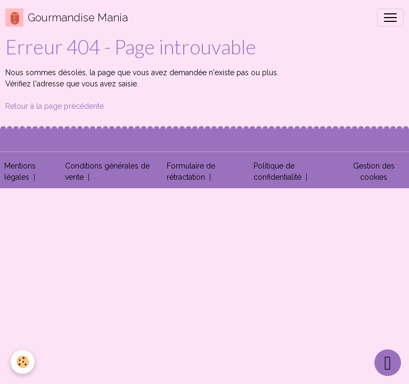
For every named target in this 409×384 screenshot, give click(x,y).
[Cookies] (23, 362)
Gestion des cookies (374, 171)
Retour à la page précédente (54, 106)
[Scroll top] (387, 362)
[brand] (66, 18)
